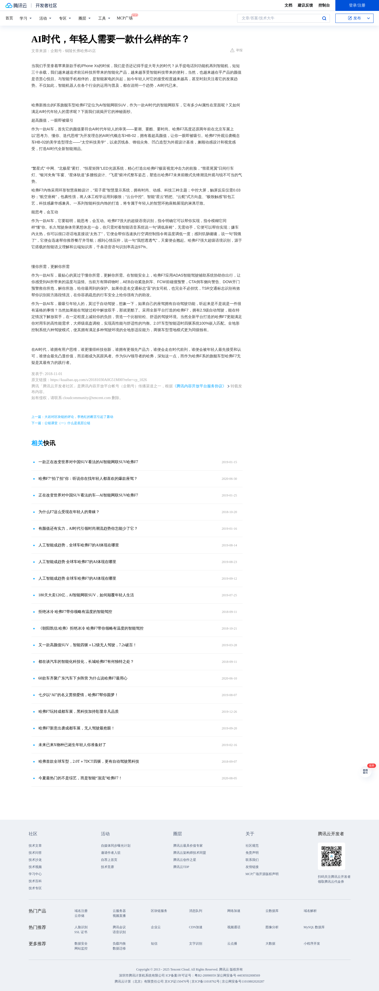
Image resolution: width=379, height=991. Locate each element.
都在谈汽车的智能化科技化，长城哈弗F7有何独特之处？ (86, 662)
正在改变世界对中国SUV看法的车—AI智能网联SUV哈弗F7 (88, 495)
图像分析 (272, 927)
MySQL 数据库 (314, 927)
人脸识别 (81, 927)
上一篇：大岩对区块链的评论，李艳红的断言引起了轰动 (72, 417)
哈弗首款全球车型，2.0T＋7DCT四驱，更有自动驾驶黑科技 (88, 761)
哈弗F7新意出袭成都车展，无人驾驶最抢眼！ (76, 728)
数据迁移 (119, 948)
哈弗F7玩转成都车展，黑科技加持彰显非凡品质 (78, 711)
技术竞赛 (107, 867)
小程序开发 (312, 943)
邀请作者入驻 (111, 853)
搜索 (324, 18)
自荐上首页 (109, 860)
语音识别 (119, 932)
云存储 (79, 916)
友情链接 (252, 867)
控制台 (324, 5)
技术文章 (35, 846)
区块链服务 (159, 911)
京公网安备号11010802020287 (243, 981)
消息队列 (195, 911)
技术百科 (35, 881)
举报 (236, 50)
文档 (288, 5)
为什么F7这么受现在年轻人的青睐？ (69, 512)
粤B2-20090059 (206, 975)
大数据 (270, 943)
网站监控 (81, 948)
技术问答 (35, 853)
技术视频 (35, 867)
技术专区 (35, 888)
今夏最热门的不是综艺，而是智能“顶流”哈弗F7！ (80, 778)
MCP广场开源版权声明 (262, 874)
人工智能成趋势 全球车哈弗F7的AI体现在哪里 (77, 562)
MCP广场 (125, 17)
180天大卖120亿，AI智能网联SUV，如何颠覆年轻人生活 (86, 595)
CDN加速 (195, 927)
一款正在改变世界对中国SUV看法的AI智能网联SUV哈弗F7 (88, 462)
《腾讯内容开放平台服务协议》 (199, 386)
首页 (9, 18)
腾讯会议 (119, 927)
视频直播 (119, 916)
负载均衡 (119, 943)
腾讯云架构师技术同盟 (189, 853)
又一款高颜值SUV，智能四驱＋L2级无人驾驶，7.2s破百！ (87, 645)
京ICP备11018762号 (205, 981)
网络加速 (233, 911)
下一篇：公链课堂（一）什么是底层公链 (60, 423)
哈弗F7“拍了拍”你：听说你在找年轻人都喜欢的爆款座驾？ (88, 479)
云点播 (232, 943)
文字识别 (195, 943)
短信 (154, 943)
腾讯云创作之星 (184, 860)
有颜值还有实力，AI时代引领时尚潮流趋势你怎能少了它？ (88, 528)
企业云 (156, 927)
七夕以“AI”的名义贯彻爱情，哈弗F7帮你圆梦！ (78, 695)
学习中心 (35, 874)
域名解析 (310, 911)
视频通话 (233, 927)
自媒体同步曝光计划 (115, 846)
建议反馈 (305, 5)
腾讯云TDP (181, 867)
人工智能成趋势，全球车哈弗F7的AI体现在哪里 (78, 545)
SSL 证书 (80, 932)
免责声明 (252, 853)
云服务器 (119, 911)
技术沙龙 (35, 860)
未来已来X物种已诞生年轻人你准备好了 (72, 745)
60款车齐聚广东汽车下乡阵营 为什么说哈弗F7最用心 (82, 678)
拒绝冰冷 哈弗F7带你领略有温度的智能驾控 (75, 612)
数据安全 (81, 943)
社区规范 (252, 846)
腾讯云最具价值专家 (188, 846)
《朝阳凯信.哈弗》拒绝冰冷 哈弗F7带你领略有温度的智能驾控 (91, 628)
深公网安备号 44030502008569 (238, 975)
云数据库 (272, 911)
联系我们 (252, 860)
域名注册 (81, 911)
